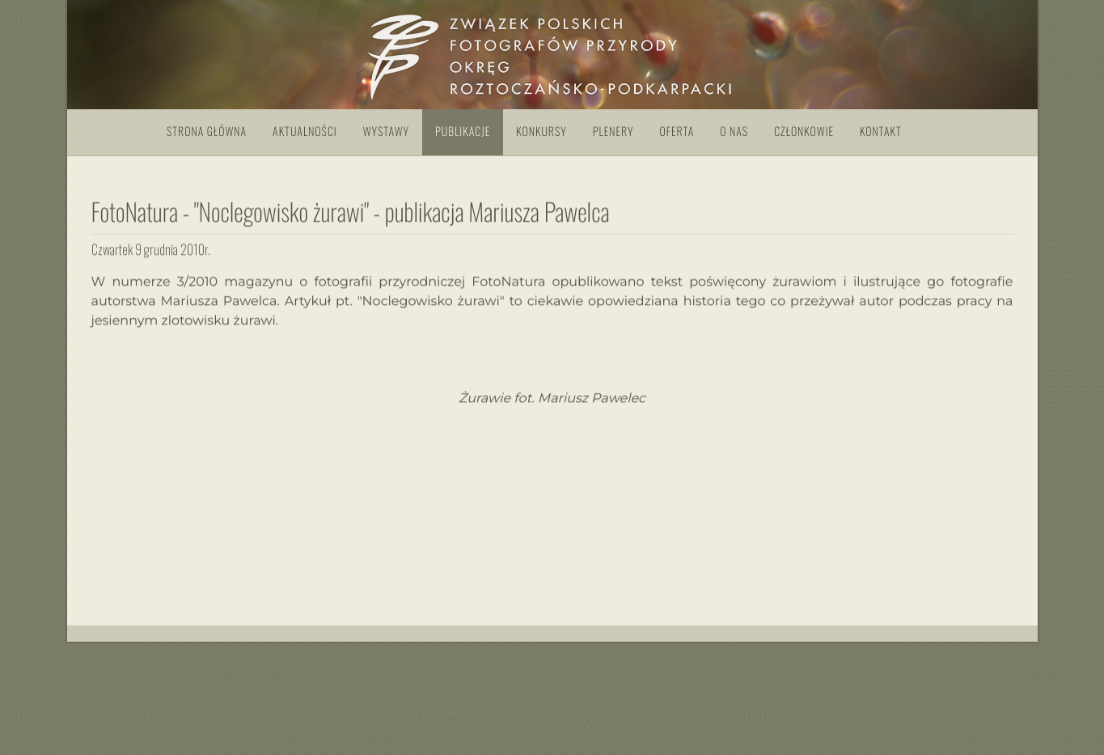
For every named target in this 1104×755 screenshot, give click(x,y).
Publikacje (462, 131)
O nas (734, 131)
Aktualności (305, 131)
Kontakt (881, 131)
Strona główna (207, 131)
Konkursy (541, 131)
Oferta (676, 131)
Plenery (613, 131)
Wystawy (386, 131)
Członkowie (804, 131)
